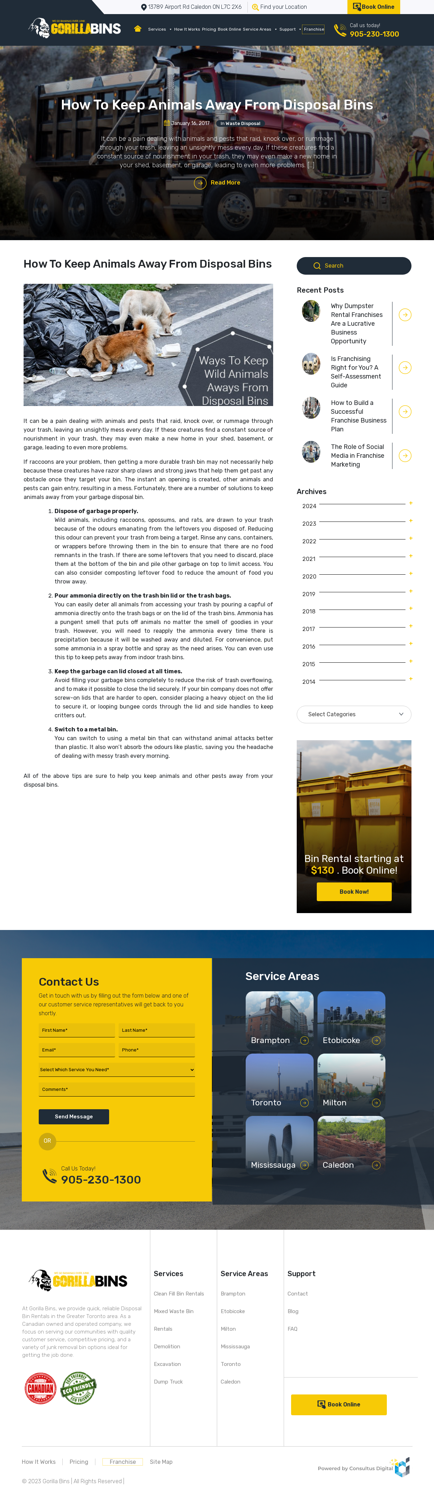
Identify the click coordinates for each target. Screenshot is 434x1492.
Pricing (209, 29)
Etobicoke (233, 1311)
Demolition (167, 1346)
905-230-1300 (374, 34)
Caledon (230, 1382)
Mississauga (235, 1346)
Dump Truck (168, 1382)
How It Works (187, 29)
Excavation (167, 1364)
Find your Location (283, 7)
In (240, 123)
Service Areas (260, 29)
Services (160, 29)
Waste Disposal (243, 123)
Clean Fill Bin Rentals (179, 1294)
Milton (228, 1329)
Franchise (314, 29)
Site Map (161, 1462)
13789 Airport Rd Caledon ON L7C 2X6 (195, 7)
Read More (225, 182)
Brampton (233, 1294)
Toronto (231, 1364)
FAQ (292, 1329)
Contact (298, 1294)
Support (290, 29)
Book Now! (354, 891)
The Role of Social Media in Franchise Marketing (357, 455)
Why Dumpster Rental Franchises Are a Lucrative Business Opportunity (357, 323)
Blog (293, 1311)
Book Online (378, 7)
